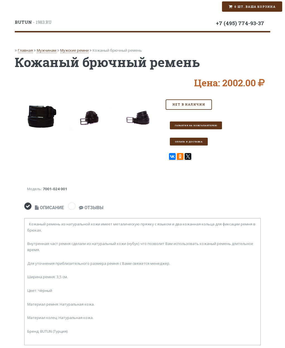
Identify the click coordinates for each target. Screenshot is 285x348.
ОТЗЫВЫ (91, 207)
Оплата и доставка (188, 141)
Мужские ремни (74, 50)
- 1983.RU (33, 22)
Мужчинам (46, 50)
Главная (25, 50)
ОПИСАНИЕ (49, 207)
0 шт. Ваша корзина (255, 7)
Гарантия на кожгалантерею (196, 125)
